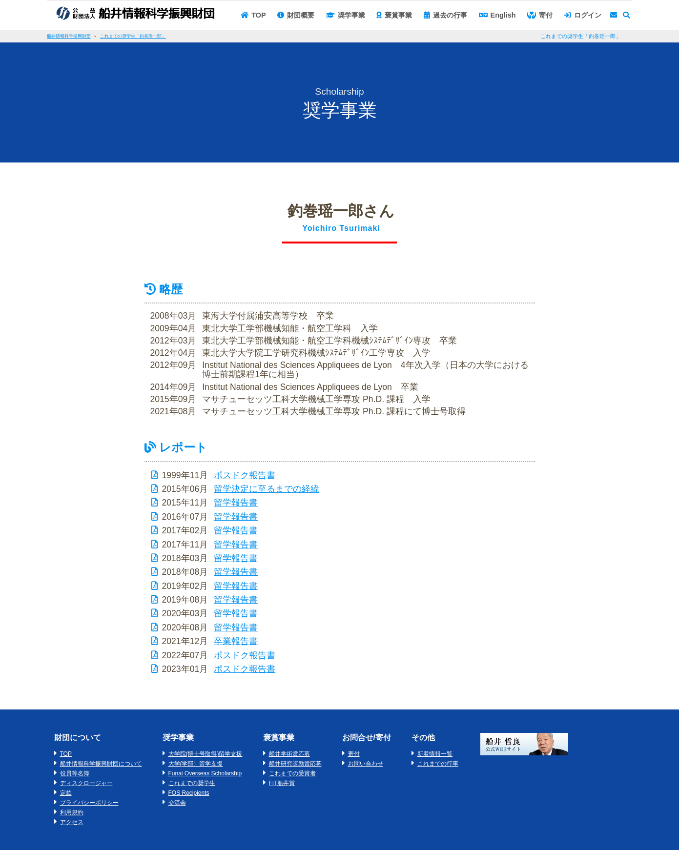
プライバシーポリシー (89, 802)
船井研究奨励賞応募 (295, 763)
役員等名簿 (74, 773)
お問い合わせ (365, 763)
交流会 (177, 802)
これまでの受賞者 (292, 773)
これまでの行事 (437, 763)
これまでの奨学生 (191, 783)
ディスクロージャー (86, 783)
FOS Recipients (188, 792)
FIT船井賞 (282, 783)
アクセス (71, 822)
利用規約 (71, 812)
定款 (66, 792)
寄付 (354, 753)
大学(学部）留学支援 (195, 763)
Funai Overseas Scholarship (205, 773)
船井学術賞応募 (289, 753)
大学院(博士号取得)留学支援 (205, 753)
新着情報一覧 (435, 753)
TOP (66, 753)
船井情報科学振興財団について (101, 763)
